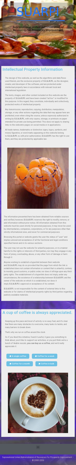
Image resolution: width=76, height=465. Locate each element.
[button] (38, 48)
